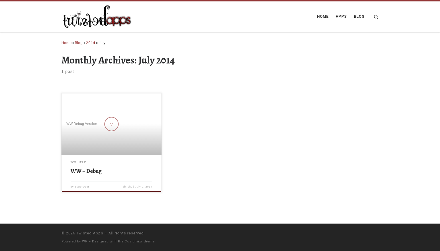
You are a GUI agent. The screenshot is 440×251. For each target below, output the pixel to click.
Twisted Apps (89, 233)
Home (66, 43)
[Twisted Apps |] (97, 15)
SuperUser (82, 186)
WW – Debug (86, 171)
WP (84, 241)
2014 (90, 43)
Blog (79, 43)
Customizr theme (140, 241)
